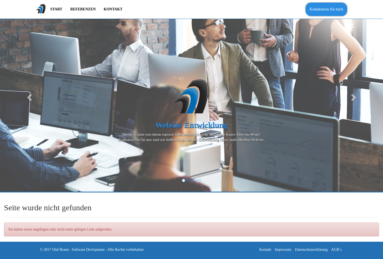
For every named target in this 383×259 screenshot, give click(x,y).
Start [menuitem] (56, 9)
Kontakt (265, 250)
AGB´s (336, 250)
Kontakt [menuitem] (113, 9)
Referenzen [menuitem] (83, 9)
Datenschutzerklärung (311, 250)
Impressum (283, 250)
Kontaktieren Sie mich (326, 9)
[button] (28, 96)
